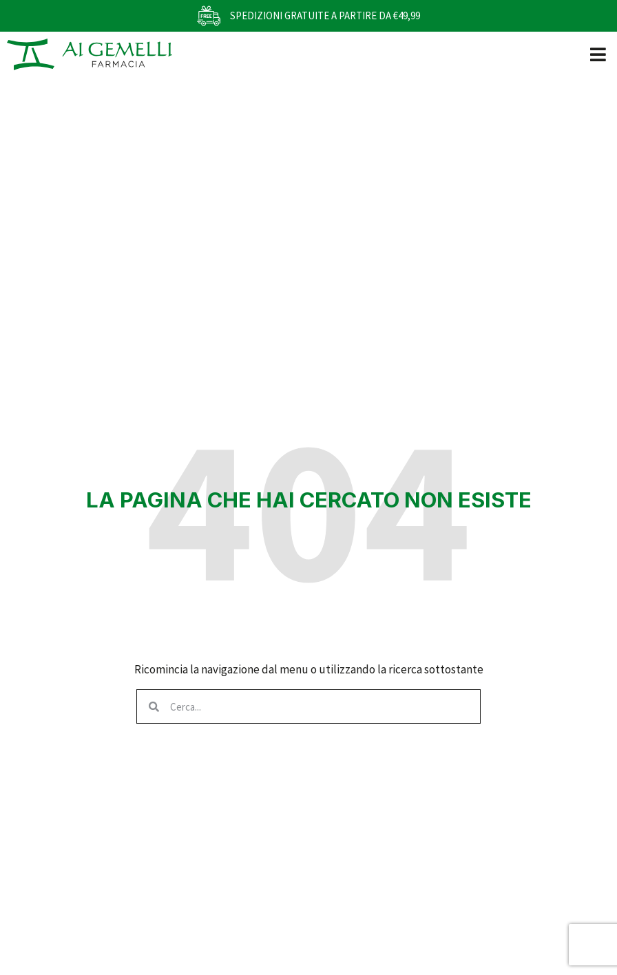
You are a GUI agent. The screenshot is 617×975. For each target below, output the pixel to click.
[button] (598, 54)
